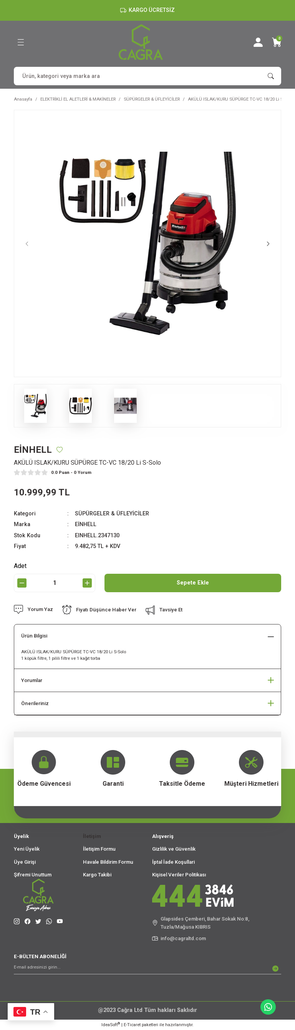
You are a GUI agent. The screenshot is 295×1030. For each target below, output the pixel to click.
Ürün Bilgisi (34, 636)
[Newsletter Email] (147, 968)
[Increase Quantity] (87, 583)
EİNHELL (85, 524)
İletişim (92, 836)
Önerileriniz (35, 703)
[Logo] (141, 42)
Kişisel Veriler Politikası (179, 875)
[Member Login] (258, 42)
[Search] (147, 76)
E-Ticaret (132, 1024)
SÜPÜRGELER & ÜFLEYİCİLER (112, 513)
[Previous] (27, 243)
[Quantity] (55, 583)
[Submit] (275, 968)
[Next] (268, 243)
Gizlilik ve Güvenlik (174, 849)
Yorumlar (31, 680)
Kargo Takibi (97, 875)
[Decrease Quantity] (22, 583)
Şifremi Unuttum (32, 875)
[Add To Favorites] (59, 450)
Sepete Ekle (193, 583)
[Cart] (276, 42)
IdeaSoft (110, 1024)
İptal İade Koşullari (173, 862)
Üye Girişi (25, 862)
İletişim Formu (99, 849)
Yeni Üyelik (27, 849)
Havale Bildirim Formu (108, 862)
